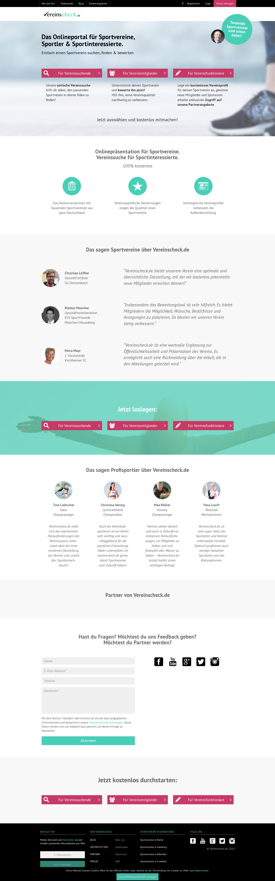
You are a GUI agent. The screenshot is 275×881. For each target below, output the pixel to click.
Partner (95, 854)
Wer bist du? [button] (48, 3)
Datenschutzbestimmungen (106, 722)
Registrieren (193, 3)
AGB (117, 861)
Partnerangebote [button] (98, 3)
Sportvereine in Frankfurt (153, 861)
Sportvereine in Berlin (151, 839)
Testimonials (66, 3)
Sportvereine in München (153, 854)
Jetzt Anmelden (62, 864)
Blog (81, 3)
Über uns (120, 839)
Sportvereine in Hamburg (153, 847)
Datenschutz (121, 868)
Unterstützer (99, 847)
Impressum (121, 854)
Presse (94, 861)
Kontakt (95, 868)
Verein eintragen (225, 3)
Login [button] (208, 3)
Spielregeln (121, 847)
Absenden (88, 740)
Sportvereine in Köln (151, 868)
